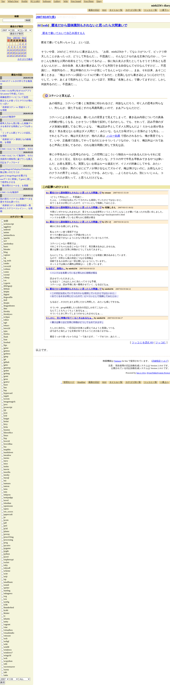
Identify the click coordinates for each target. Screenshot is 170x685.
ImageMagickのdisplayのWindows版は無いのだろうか (15, 170)
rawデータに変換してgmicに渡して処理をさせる (15, 180)
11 (8, 49)
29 (19, 55)
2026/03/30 (28, 77)
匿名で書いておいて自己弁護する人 (63, 33)
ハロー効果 (113, 135)
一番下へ (164, 10)
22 (19, 52)
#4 (39, 25)
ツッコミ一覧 (150, 10)
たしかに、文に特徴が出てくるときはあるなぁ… (69, 318)
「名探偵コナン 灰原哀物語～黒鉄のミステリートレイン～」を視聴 (16, 208)
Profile (24, 1)
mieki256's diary (160, 5)
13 (14, 49)
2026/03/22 (28, 195)
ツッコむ (160, 342)
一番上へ (164, 382)
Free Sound (76, 1)
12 (11, 49)
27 (14, 55)
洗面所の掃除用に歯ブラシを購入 (16, 159)
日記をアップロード (10, 162)
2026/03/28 (28, 113)
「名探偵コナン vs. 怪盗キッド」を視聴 (16, 108)
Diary (99, 1)
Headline (81, 382)
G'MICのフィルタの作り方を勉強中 (16, 82)
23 (22, 52)
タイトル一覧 (115, 10)
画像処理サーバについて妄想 (14, 97)
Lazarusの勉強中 (8, 116)
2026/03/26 (28, 145)
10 (25, 46)
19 (11, 52)
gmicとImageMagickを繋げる (13, 175)
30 (22, 55)
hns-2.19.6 (141, 373)
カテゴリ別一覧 (133, 10)
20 (14, 52)
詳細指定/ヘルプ (160, 361)
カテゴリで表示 (25, 59)
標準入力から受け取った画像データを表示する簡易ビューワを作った (16, 126)
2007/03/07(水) (46, 17)
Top (3, 1)
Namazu (117, 361)
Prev (9, 37)
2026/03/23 (28, 189)
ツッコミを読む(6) (142, 342)
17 (25, 49)
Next (24, 37)
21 (17, 52)
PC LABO (35, 1)
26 (11, 55)
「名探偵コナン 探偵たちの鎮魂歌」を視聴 (15, 141)
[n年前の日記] (66, 17)
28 (17, 55)
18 (8, 52)
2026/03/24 (28, 166)
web (45, 25)
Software (47, 1)
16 (22, 49)
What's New (13, 1)
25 (8, 55)
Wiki (66, 1)
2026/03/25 (28, 152)
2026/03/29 (28, 87)
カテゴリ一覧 (16, 217)
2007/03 (16, 37)
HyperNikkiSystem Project (158, 373)
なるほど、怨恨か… (55, 268)
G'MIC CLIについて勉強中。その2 (16, 155)
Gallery (57, 1)
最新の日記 (93, 10)
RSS (104, 10)
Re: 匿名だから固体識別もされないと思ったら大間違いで (74, 192)
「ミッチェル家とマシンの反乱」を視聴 (16, 134)
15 (19, 49)
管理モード (68, 382)
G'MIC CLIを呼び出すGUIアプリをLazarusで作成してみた (15, 92)
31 (25, 55)
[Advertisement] (109, 394)
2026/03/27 (28, 120)
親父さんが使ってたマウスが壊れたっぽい (16, 102)
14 (17, 49)
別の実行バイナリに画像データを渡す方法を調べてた (16, 200)
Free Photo (88, 1)
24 (25, 52)
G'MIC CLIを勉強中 (9, 192)
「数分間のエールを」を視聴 (14, 185)
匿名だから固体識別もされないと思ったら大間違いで (89, 25)
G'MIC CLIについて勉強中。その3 (16, 149)
